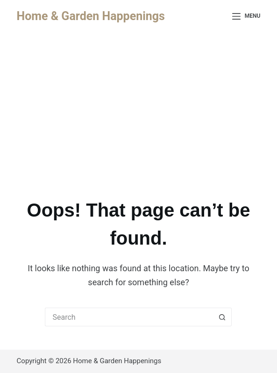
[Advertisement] (138, 102)
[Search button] (222, 317)
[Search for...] (129, 317)
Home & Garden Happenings (91, 16)
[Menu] (246, 16)
